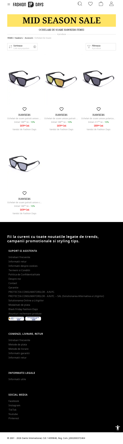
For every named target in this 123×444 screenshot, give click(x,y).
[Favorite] (90, 4)
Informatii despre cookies (23, 266)
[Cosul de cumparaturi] (101, 4)
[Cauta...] (80, 4)
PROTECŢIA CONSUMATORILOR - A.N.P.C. (31, 292)
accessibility (118, 428)
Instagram (14, 405)
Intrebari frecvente (19, 257)
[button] (22, 46)
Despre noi (14, 278)
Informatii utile (17, 379)
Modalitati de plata (19, 304)
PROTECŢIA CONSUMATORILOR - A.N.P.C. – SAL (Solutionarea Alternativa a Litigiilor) (56, 296)
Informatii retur (17, 261)
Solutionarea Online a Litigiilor (26, 300)
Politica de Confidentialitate (24, 274)
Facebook (13, 401)
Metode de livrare (18, 349)
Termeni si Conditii (19, 270)
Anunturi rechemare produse (25, 313)
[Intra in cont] (111, 4)
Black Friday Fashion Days (23, 309)
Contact (12, 283)
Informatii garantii (19, 353)
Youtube (13, 414)
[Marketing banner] (61, 20)
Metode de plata (17, 344)
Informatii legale (21, 373)
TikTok (12, 409)
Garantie (13, 287)
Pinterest (13, 418)
